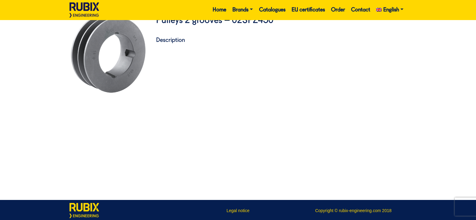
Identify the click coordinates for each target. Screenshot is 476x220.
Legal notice (238, 210)
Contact (360, 10)
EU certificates (308, 10)
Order (338, 10)
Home (219, 10)
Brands (240, 10)
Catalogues (272, 10)
